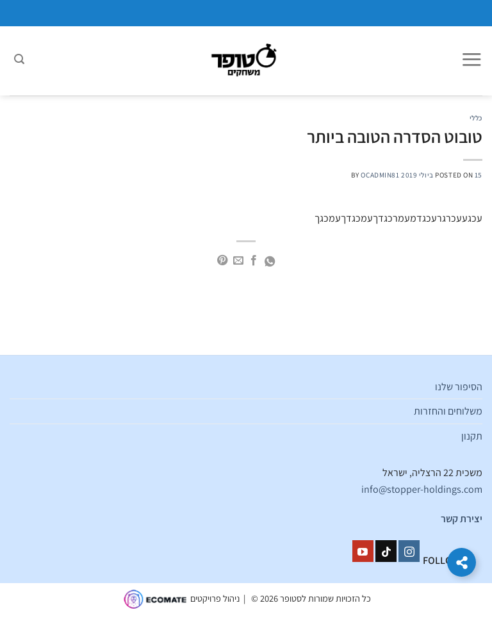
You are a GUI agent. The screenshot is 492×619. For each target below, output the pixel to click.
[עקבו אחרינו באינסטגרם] (409, 551)
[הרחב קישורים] (461, 562)
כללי (476, 117)
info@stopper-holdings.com (421, 489)
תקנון (471, 436)
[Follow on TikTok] (386, 551)
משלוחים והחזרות (448, 411)
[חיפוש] (19, 61)
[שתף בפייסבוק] (254, 261)
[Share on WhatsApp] (270, 262)
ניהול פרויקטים (215, 598)
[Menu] (471, 61)
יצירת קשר (461, 518)
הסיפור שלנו (458, 386)
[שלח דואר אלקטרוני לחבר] (238, 261)
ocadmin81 (380, 174)
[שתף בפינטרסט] (222, 261)
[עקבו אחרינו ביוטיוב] (362, 551)
